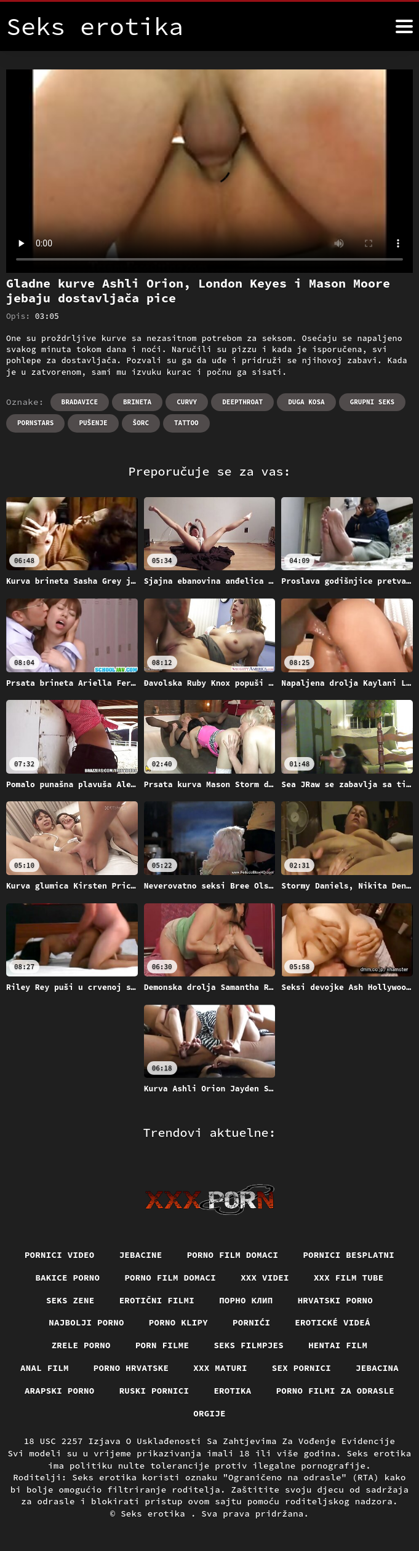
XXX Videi (265, 1277)
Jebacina (377, 1367)
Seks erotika (156, 1513)
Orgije (209, 1413)
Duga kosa (306, 402)
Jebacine (140, 1254)
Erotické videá (332, 1322)
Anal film (44, 1367)
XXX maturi (220, 1367)
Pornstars (35, 422)
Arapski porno (60, 1390)
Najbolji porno (86, 1322)
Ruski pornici (154, 1390)
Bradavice (80, 402)
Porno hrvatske (131, 1367)
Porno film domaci (233, 1254)
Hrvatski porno (335, 1300)
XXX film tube (349, 1277)
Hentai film (337, 1345)
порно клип (246, 1300)
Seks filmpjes (248, 1345)
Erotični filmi (157, 1300)
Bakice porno (67, 1277)
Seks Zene (70, 1300)
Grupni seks (372, 402)
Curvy (187, 402)
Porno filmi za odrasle (335, 1390)
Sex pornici (301, 1367)
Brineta (137, 402)
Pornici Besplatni (348, 1254)
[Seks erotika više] (404, 26)
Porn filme (162, 1345)
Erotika (232, 1390)
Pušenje (93, 422)
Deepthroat (242, 402)
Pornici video (60, 1254)
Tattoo (186, 422)
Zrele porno (81, 1345)
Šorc (141, 422)
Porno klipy (178, 1322)
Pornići (251, 1322)
